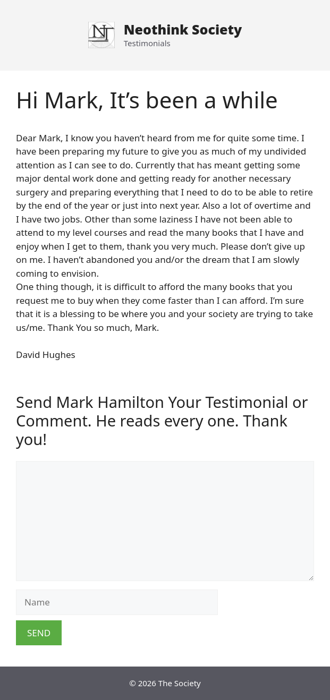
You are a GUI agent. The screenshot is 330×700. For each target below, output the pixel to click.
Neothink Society (183, 29)
